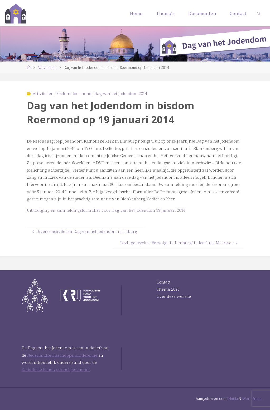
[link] (259, 13)
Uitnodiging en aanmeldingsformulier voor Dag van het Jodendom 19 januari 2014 (106, 210)
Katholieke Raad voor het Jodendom (56, 369)
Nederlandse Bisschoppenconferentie (62, 355)
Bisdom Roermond (73, 93)
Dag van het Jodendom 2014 (120, 93)
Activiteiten (46, 67)
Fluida (232, 398)
